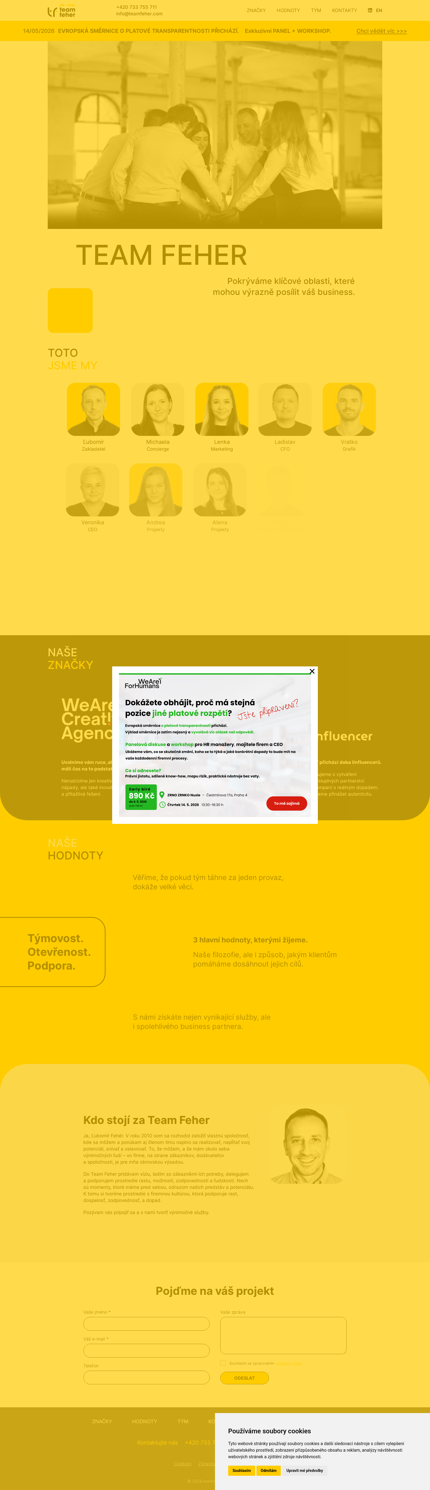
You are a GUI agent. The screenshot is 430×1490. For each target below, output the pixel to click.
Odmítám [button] (269, 1470)
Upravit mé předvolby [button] (304, 1470)
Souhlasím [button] (242, 1470)
